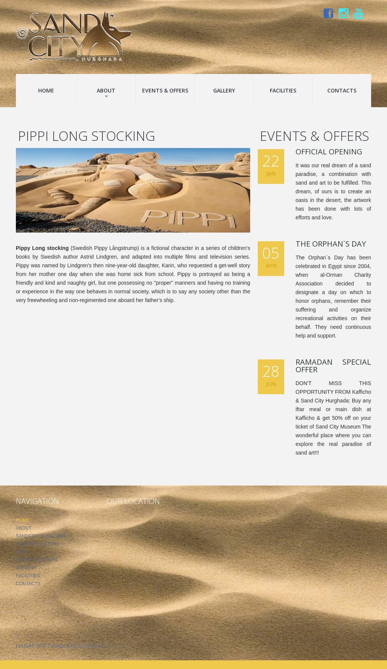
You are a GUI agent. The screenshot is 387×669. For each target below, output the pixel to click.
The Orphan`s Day (331, 244)
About (106, 92)
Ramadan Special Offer (333, 366)
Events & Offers (165, 90)
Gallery (224, 90)
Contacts (341, 90)
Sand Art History (38, 544)
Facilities (283, 90)
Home (46, 90)
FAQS (22, 552)
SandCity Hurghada (41, 536)
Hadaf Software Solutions (57, 645)
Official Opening (329, 151)
